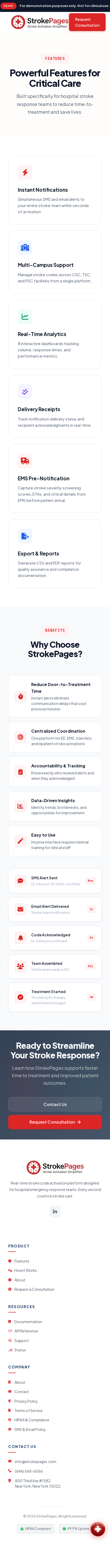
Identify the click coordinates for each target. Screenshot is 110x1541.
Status (17, 1349)
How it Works (22, 1270)
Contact (18, 1391)
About (16, 1280)
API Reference (23, 1331)
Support (18, 1340)
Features (18, 1261)
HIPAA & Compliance (28, 1419)
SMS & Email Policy (27, 1429)
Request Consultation (87, 22)
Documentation (25, 1321)
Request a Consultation (31, 1289)
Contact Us (55, 1104)
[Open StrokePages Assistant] (98, 1529)
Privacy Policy (23, 1401)
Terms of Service (25, 1410)
